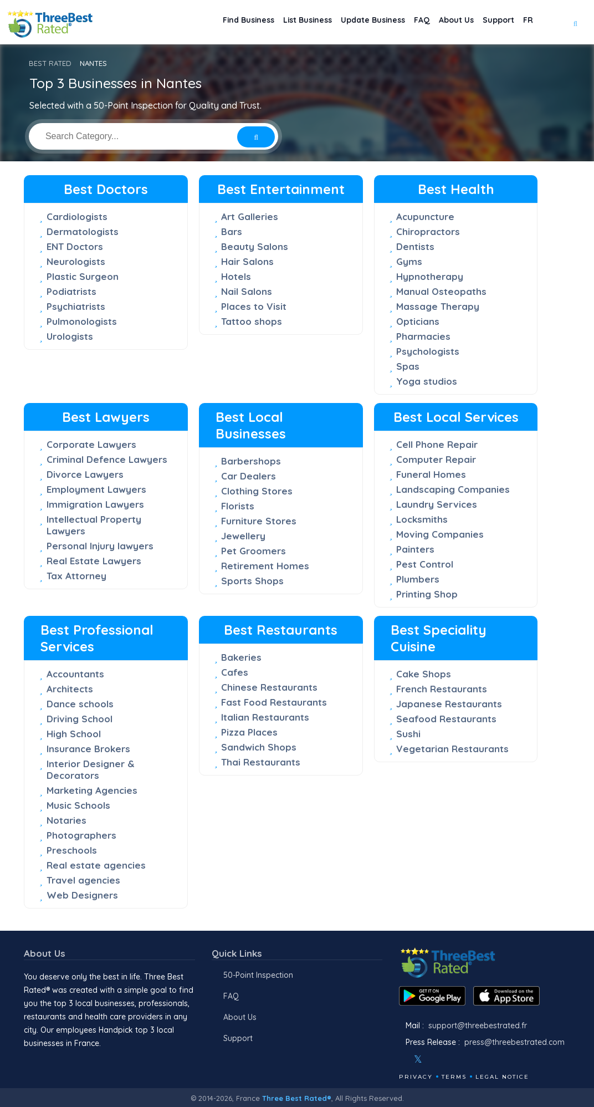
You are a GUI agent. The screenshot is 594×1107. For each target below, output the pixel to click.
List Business (268, 22)
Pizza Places (249, 732)
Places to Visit (253, 306)
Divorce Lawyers (85, 474)
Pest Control (424, 564)
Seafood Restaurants (446, 719)
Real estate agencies (96, 865)
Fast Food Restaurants (274, 702)
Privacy (416, 1076)
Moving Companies (440, 534)
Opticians (417, 321)
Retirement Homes (265, 566)
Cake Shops (423, 674)
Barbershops (251, 461)
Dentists (415, 246)
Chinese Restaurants (269, 687)
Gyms (409, 261)
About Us (440, 22)
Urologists (70, 336)
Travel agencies (83, 880)
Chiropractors (428, 231)
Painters (415, 549)
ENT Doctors (75, 246)
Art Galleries (249, 216)
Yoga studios (426, 381)
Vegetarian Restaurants (452, 748)
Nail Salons (246, 291)
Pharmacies (423, 336)
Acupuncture (425, 216)
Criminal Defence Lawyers (107, 459)
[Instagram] (436, 1059)
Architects (70, 689)
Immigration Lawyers (95, 504)
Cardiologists (77, 216)
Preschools (72, 850)
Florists (237, 506)
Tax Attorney (76, 575)
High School (74, 733)
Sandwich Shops (258, 747)
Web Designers (82, 895)
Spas (407, 366)
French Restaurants (441, 689)
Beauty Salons (254, 246)
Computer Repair (436, 459)
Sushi (408, 733)
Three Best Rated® (296, 1098)
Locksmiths (422, 519)
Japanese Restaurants (449, 704)
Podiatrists (71, 291)
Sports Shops (252, 580)
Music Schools (78, 805)
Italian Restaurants (265, 717)
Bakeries (241, 657)
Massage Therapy (437, 306)
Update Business (343, 22)
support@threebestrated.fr (477, 1026)
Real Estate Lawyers (94, 561)
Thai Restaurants (260, 762)
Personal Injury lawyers (100, 546)
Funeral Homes (431, 474)
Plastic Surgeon (83, 276)
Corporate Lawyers (91, 444)
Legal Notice (502, 1076)
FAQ (399, 22)
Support (489, 22)
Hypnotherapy (429, 276)
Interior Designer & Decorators (91, 769)
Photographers (81, 835)
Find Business (199, 22)
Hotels (236, 276)
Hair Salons (247, 261)
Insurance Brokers (88, 748)
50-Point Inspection (258, 975)
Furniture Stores (258, 521)
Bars (231, 231)
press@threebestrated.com (514, 1042)
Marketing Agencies (92, 790)
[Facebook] (400, 1059)
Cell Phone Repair (437, 444)
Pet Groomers (253, 551)
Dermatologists (83, 231)
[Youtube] (451, 1059)
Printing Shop (427, 594)
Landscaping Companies (453, 489)
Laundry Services (436, 504)
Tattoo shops (251, 321)
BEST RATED (50, 63)
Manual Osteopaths (441, 291)
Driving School (79, 719)
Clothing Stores (257, 491)
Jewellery (243, 536)
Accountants (75, 674)
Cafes (234, 672)
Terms (454, 1076)
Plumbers (417, 579)
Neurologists (76, 261)
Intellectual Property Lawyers (94, 525)
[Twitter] (418, 1059)
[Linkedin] (466, 1059)
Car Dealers (248, 476)
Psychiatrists (76, 306)
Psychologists (427, 351)
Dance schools (80, 704)
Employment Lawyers (96, 489)
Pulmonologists (82, 321)
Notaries (66, 820)
